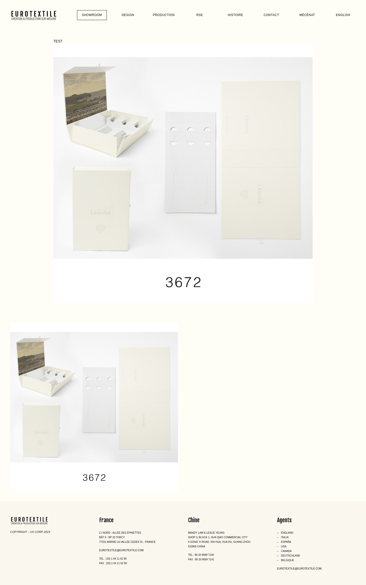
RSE (199, 15)
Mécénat (307, 15)
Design (128, 15)
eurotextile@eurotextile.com (121, 550)
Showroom (92, 15)
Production (164, 15)
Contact (271, 15)
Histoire (235, 15)
